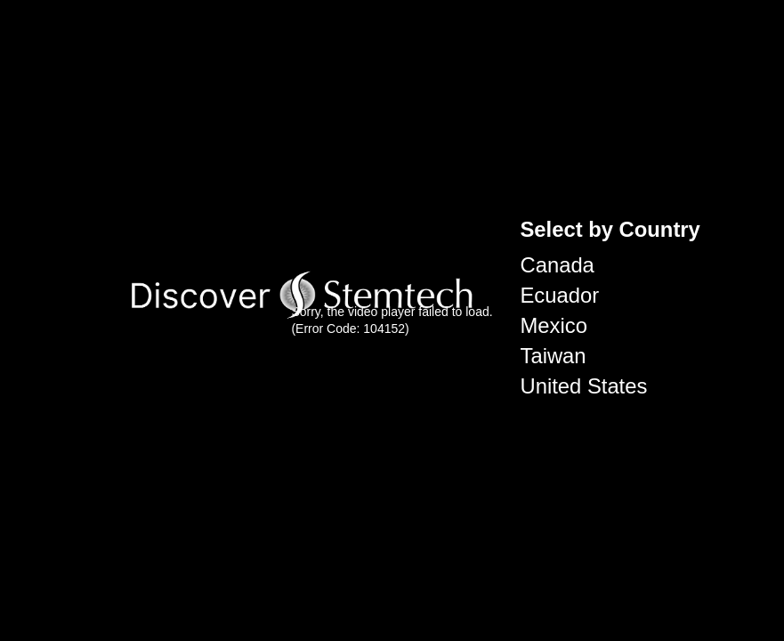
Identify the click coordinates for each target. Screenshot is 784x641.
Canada (557, 265)
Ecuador (560, 295)
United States (584, 386)
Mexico (554, 325)
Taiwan (553, 356)
